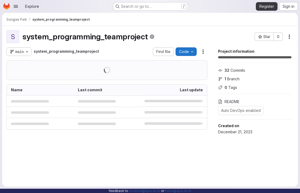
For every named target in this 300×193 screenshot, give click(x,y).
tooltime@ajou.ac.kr (144, 191)
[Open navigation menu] (16, 6)
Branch (229, 79)
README (229, 101)
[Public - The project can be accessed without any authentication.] (152, 37)
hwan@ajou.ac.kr (178, 191)
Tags (227, 87)
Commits (231, 70)
